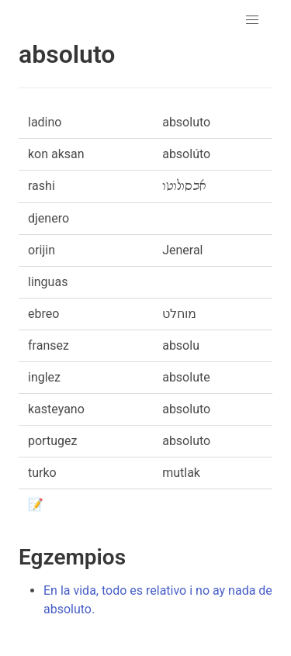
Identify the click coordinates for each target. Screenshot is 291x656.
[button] (252, 20)
